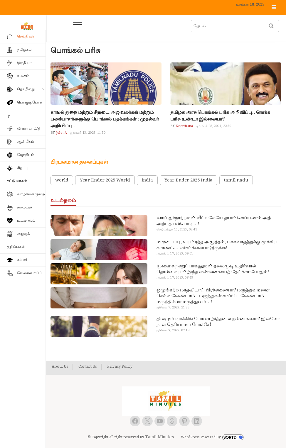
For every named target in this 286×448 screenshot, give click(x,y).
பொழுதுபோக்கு (24, 108)
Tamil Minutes (159, 437)
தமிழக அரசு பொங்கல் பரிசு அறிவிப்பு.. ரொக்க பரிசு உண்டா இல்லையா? (220, 116)
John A (61, 132)
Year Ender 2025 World (105, 180)
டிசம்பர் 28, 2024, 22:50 (213, 126)
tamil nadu (236, 180)
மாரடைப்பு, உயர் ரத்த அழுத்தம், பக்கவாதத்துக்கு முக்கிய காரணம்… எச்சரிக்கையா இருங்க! (217, 245)
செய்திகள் (25, 36)
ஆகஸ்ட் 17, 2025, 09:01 (175, 253)
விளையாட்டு (28, 128)
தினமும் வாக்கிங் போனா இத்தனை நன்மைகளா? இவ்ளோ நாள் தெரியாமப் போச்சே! (218, 322)
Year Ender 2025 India (188, 180)
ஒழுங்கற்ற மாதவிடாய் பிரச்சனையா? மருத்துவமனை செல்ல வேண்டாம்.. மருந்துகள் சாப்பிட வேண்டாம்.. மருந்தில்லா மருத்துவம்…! (213, 296)
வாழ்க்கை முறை (31, 194)
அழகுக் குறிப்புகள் (18, 240)
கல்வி (22, 260)
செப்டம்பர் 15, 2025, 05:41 (177, 229)
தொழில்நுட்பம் (30, 89)
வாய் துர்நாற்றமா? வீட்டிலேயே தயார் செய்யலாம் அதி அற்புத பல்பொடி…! (214, 221)
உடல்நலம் (26, 221)
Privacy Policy (119, 367)
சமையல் (24, 207)
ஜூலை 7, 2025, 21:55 (173, 307)
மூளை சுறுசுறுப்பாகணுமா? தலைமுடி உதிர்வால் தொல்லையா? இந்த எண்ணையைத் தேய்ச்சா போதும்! (213, 269)
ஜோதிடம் (25, 155)
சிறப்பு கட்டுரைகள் (17, 174)
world (61, 180)
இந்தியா (24, 63)
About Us (60, 367)
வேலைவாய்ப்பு (31, 273)
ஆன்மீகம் (25, 142)
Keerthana (184, 126)
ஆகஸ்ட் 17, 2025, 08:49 (175, 277)
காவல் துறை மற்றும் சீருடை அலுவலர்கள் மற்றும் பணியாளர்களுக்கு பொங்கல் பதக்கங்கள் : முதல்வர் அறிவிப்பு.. (105, 119)
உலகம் (23, 76)
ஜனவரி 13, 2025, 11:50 (87, 132)
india (147, 180)
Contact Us (87, 367)
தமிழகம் (24, 50)
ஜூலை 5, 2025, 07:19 (173, 330)
